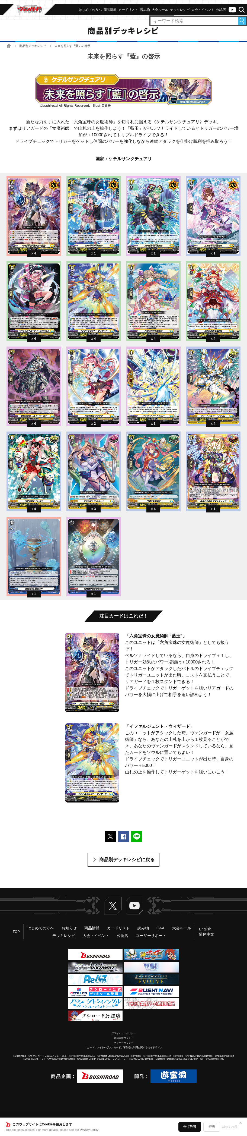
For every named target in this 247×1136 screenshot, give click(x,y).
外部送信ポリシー (123, 1038)
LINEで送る (136, 836)
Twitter (112, 905)
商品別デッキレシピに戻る (127, 859)
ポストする (110, 836)
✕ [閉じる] (240, 1123)
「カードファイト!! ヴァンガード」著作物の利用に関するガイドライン (123, 1047)
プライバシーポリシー (123, 1033)
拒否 (211, 1127)
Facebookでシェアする (123, 836)
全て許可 (189, 1127)
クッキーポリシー (123, 1042)
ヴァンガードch (232, 9)
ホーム (9, 45)
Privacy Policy (89, 1129)
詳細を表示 (229, 1126)
